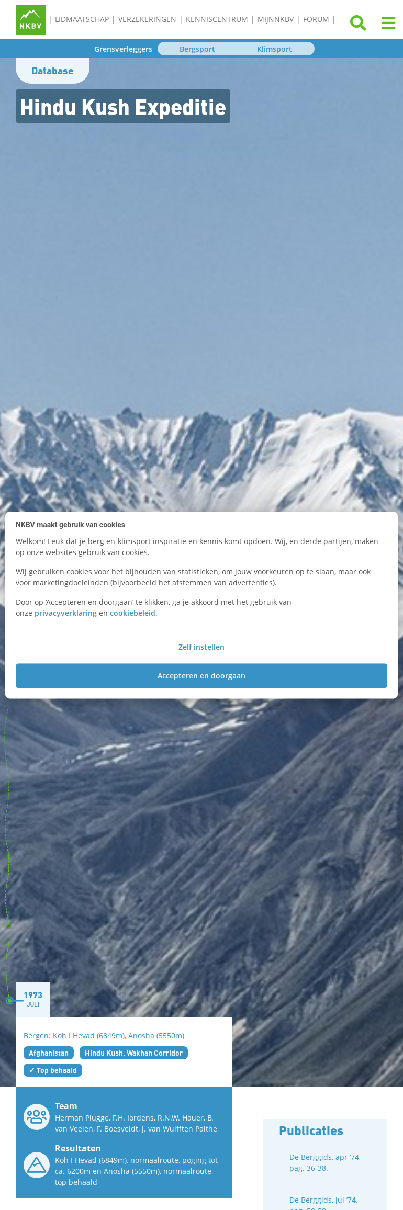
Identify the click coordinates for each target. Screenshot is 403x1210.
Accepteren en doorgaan (201, 676)
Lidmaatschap (82, 19)
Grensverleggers (123, 49)
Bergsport (197, 49)
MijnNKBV (276, 19)
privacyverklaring (66, 613)
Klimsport (274, 49)
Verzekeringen (147, 19)
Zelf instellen (201, 647)
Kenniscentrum (217, 19)
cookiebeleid (132, 613)
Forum (316, 19)
